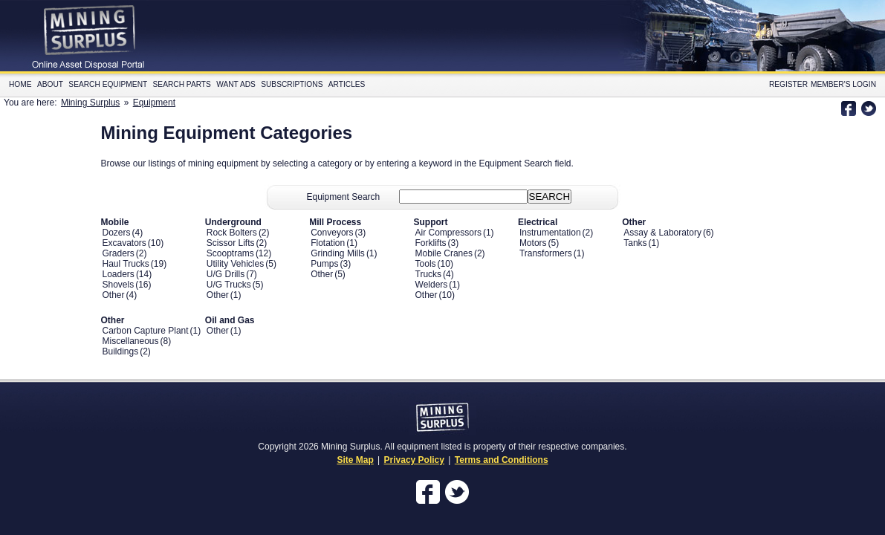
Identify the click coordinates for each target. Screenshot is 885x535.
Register (788, 84)
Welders (431, 284)
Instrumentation (550, 232)
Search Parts (182, 84)
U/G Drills (225, 274)
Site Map (355, 460)
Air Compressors (448, 232)
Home (20, 84)
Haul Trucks (126, 264)
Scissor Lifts (231, 243)
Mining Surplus (90, 102)
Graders (118, 253)
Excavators (124, 243)
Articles (347, 84)
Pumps (324, 264)
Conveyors (332, 232)
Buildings (121, 351)
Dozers (117, 232)
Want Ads (236, 84)
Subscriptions (291, 84)
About (50, 84)
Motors (533, 243)
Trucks (428, 274)
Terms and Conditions (501, 460)
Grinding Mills (338, 253)
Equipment (154, 102)
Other (114, 295)
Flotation (328, 243)
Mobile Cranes (444, 253)
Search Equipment (107, 84)
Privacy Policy (414, 460)
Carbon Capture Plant (146, 330)
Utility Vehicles (235, 264)
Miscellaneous (131, 341)
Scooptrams (230, 253)
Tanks (634, 243)
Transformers (545, 253)
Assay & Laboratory (662, 232)
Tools (425, 264)
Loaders (118, 274)
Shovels (118, 284)
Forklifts (431, 243)
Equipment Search (343, 197)
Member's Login (843, 84)
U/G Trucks (229, 284)
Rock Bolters (232, 232)
